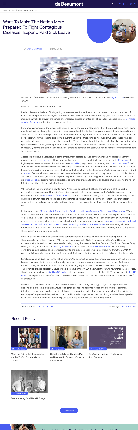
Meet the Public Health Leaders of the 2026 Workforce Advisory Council (27, 357)
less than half (45, 160)
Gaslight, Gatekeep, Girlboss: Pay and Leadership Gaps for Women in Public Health (67, 357)
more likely (76, 163)
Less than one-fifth (121, 163)
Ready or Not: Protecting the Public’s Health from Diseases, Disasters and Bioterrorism (83, 211)
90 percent (123, 160)
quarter (26, 173)
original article (117, 97)
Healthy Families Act (63, 246)
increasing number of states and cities (87, 224)
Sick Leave (132, 306)
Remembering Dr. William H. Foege (28, 398)
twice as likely (31, 179)
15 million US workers (58, 272)
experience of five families (56, 195)
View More (69, 410)
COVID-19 (123, 306)
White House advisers (100, 246)
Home (5, 10)
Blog (13, 10)
